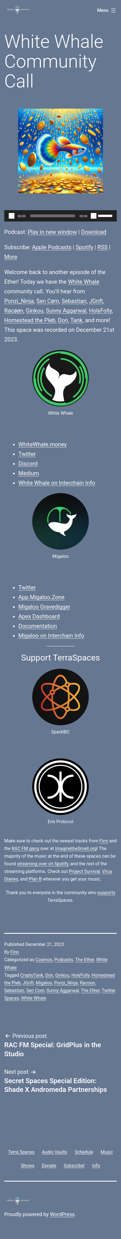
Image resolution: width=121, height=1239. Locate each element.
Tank (76, 320)
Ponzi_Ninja (19, 301)
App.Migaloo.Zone (41, 597)
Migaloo (44, 983)
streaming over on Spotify (42, 863)
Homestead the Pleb (29, 320)
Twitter (27, 454)
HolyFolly (100, 310)
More (10, 256)
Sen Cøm (47, 301)
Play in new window (52, 232)
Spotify (84, 247)
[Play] (11, 216)
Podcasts (63, 959)
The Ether (84, 959)
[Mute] (93, 216)
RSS (103, 247)
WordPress (62, 1214)
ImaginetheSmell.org (76, 848)
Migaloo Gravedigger (44, 606)
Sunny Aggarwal (66, 310)
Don (63, 320)
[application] (60, 215)
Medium (28, 473)
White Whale (83, 281)
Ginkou (34, 310)
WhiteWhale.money (42, 444)
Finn (104, 841)
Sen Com (35, 990)
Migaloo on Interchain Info (51, 635)
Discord (28, 463)
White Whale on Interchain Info (56, 482)
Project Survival (84, 871)
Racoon (87, 983)
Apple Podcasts (52, 247)
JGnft (96, 301)
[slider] (52, 215)
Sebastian (74, 301)
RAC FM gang (25, 848)
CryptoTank (31, 975)
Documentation (37, 626)
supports (106, 892)
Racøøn (13, 310)
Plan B (35, 879)
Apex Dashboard (39, 616)
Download (93, 232)
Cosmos (43, 959)
